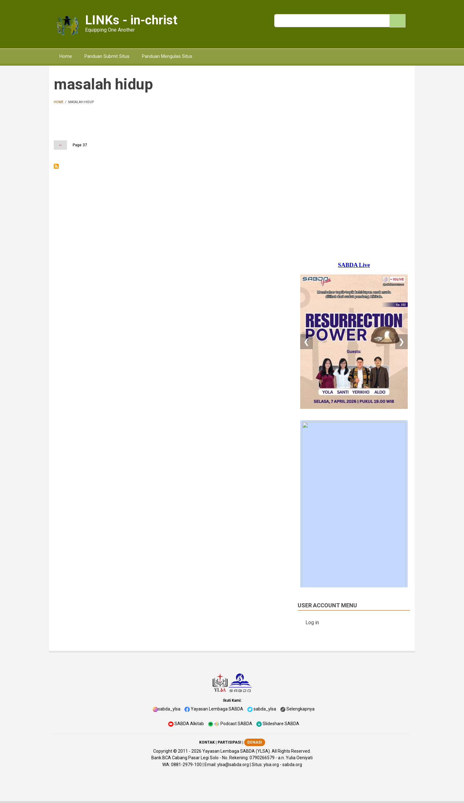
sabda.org (292, 764)
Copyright (162, 751)
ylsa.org (271, 764)
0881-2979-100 (186, 764)
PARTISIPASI (229, 742)
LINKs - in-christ (131, 20)
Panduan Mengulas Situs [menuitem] (167, 56)
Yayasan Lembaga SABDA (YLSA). (236, 751)
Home (58, 102)
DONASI (254, 742)
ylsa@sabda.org (233, 764)
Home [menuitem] (65, 56)
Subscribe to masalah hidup (56, 166)
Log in (312, 622)
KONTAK (207, 742)
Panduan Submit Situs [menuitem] (106, 56)
